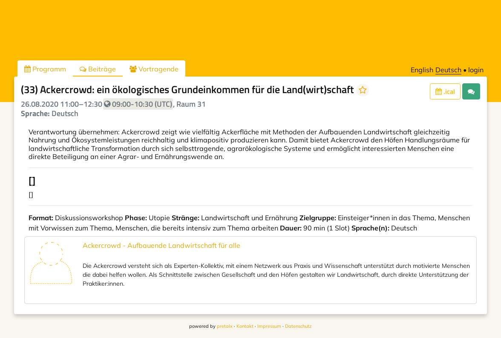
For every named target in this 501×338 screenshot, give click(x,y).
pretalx (225, 326)
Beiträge (98, 69)
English (422, 69)
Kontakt (244, 326)
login (476, 69)
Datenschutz (298, 326)
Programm (45, 69)
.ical (445, 91)
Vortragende (154, 69)
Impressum (269, 326)
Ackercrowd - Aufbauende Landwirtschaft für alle (161, 245)
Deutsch (448, 69)
